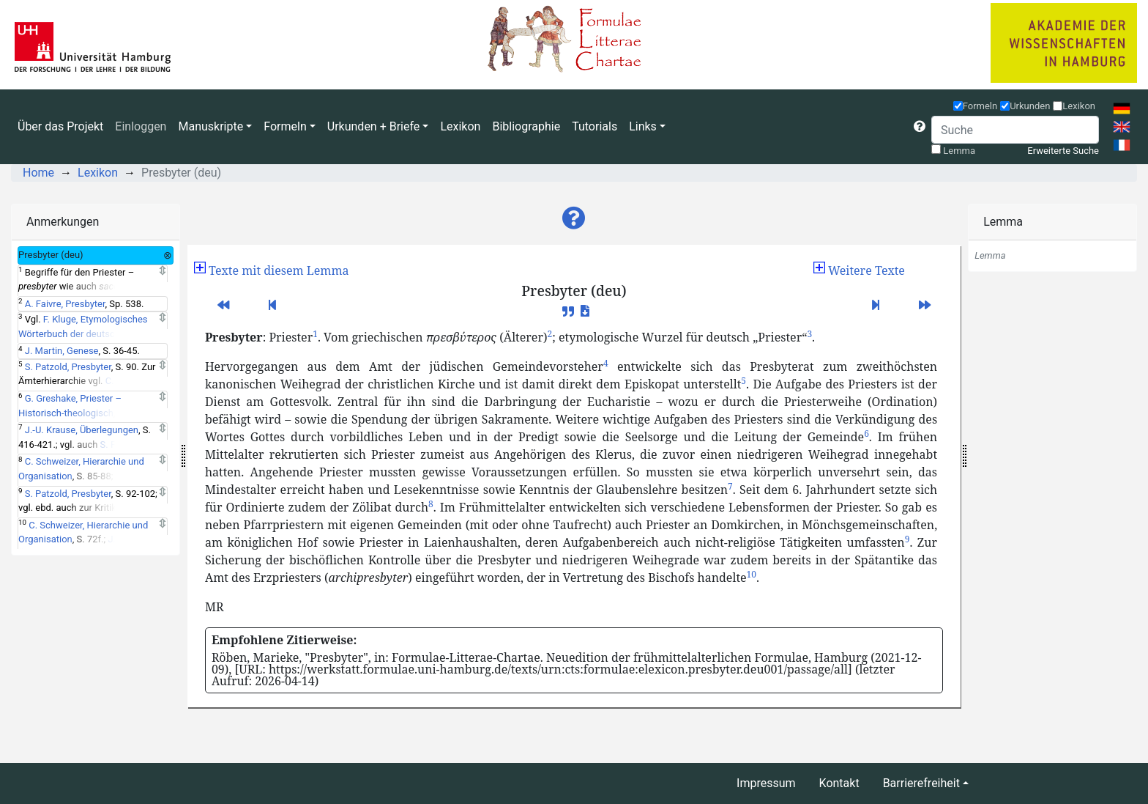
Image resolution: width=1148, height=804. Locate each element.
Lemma (959, 150)
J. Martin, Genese (62, 350)
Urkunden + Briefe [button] (373, 126)
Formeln (980, 105)
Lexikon (460, 126)
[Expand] (162, 271)
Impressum (766, 783)
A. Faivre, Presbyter (65, 303)
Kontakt (839, 783)
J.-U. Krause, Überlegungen (81, 429)
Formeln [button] (285, 126)
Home (38, 173)
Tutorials (594, 126)
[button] (919, 127)
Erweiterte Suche (1063, 150)
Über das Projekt (60, 126)
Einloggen (140, 126)
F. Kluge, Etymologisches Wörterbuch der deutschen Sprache (83, 333)
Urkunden (1030, 105)
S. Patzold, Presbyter (68, 366)
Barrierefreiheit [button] (921, 783)
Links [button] (643, 126)
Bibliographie (526, 126)
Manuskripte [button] (210, 126)
